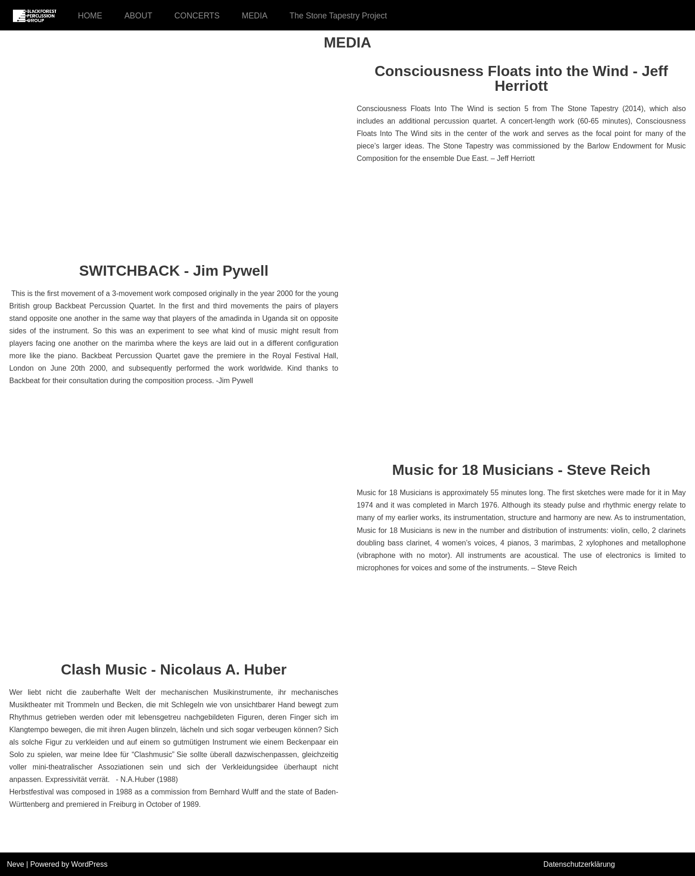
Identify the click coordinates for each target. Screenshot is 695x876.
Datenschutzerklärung (579, 864)
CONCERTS (197, 15)
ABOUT (139, 15)
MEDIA (255, 15)
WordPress (89, 864)
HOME (90, 15)
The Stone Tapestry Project (339, 15)
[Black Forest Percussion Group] (34, 15)
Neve (15, 864)
